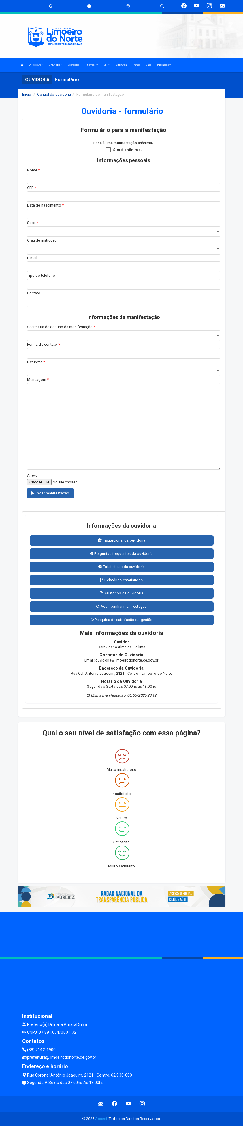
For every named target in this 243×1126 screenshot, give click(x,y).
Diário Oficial (121, 65)
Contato (34, 293)
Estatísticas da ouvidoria (121, 567)
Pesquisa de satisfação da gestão (121, 620)
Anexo (32, 475)
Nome (33, 170)
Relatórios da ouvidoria (121, 593)
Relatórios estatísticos (121, 580)
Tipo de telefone (42, 275)
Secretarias (74, 65)
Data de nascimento (45, 205)
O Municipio (55, 65)
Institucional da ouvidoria (122, 540)
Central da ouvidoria (54, 94)
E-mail (32, 258)
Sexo (32, 223)
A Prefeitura (36, 65)
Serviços (92, 65)
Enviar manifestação (50, 493)
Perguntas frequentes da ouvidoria (121, 553)
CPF (31, 188)
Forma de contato (43, 344)
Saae (148, 65)
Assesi (101, 1119)
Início (26, 94)
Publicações (164, 65)
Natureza (36, 362)
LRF (106, 65)
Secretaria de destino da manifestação (61, 327)
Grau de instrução (42, 240)
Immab (136, 65)
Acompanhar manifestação (121, 606)
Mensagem (38, 379)
